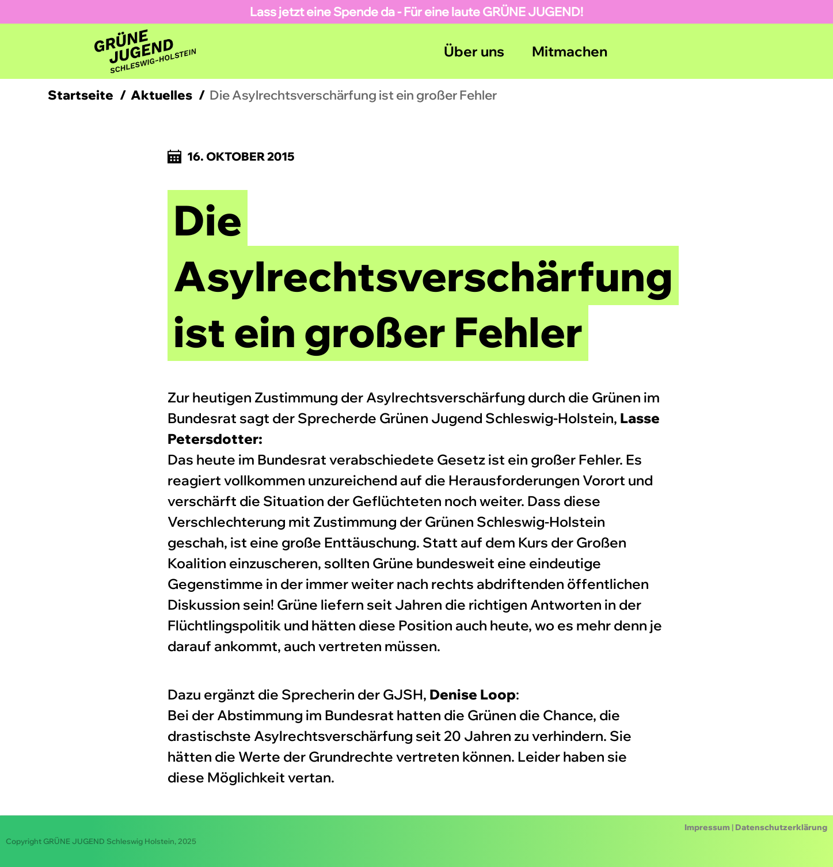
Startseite (80, 95)
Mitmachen (569, 51)
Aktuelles (161, 95)
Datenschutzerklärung (781, 827)
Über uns (474, 51)
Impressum (707, 827)
